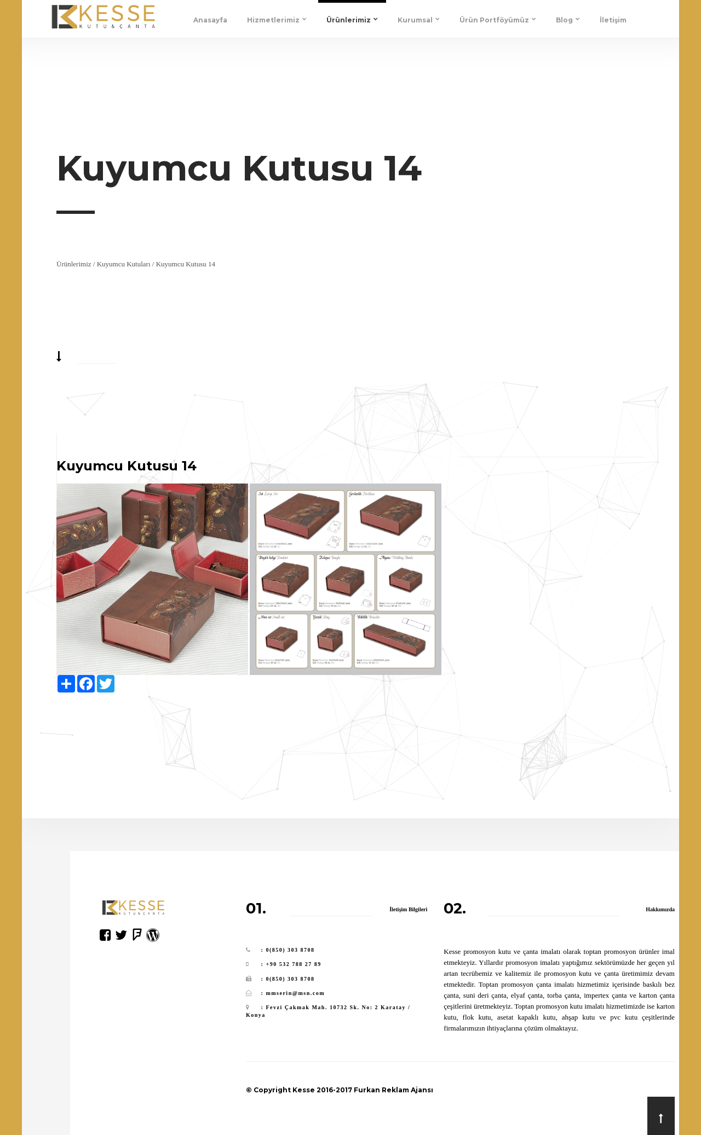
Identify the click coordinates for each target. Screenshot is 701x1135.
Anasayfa (210, 20)
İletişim (613, 20)
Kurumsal (419, 20)
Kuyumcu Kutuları (124, 264)
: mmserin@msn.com (293, 993)
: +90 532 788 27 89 (291, 964)
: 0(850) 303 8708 (288, 950)
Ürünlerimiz (352, 20)
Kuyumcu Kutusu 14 (185, 264)
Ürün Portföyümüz (497, 20)
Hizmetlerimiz (277, 20)
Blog (568, 20)
